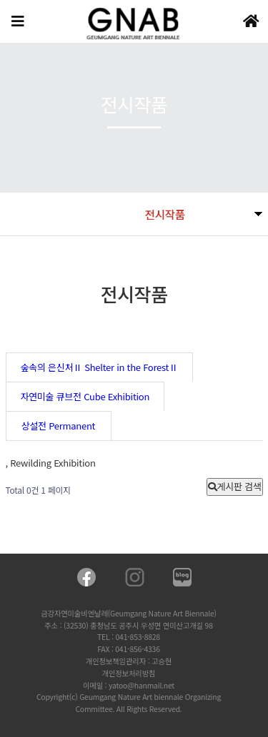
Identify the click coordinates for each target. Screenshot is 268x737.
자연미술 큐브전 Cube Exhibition (85, 396)
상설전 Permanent (58, 425)
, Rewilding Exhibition (51, 462)
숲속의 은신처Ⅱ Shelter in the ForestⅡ (99, 367)
